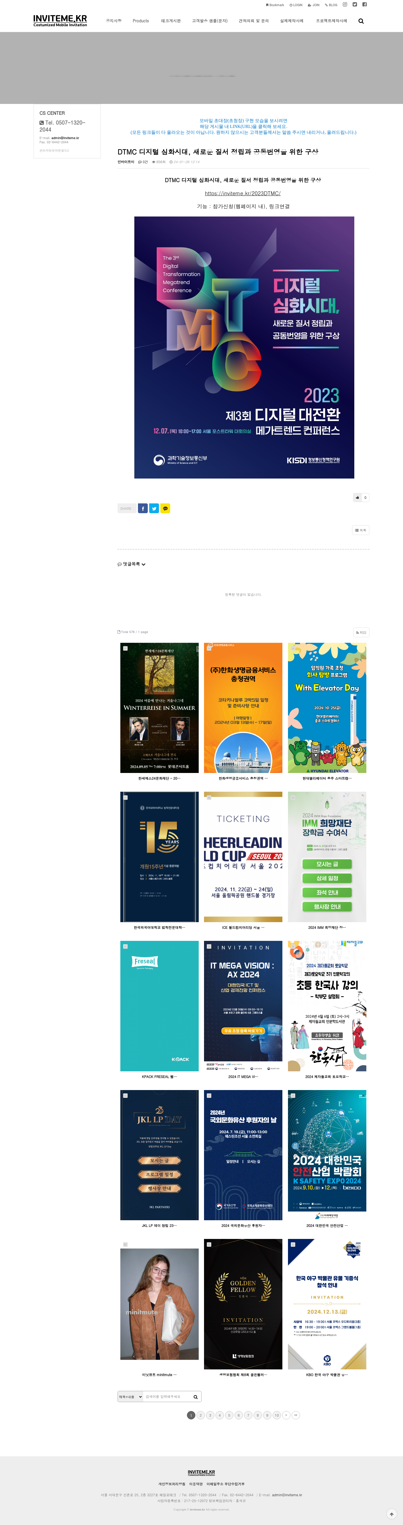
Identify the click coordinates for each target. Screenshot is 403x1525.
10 (277, 1415)
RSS (361, 632)
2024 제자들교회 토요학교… (327, 1076)
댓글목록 (132, 564)
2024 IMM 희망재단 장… (327, 927)
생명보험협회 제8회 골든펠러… (243, 1374)
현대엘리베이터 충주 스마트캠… (327, 778)
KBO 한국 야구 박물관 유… (327, 1374)
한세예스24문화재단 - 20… (159, 778)
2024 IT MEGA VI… (243, 1076)
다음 (286, 1415)
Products (141, 25)
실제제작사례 (292, 25)
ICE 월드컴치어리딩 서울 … (243, 927)
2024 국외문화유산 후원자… (243, 1225)
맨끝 (296, 1415)
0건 (143, 161)
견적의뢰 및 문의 (254, 25)
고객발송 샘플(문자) (210, 25)
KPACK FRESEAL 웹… (159, 1076)
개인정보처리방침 (171, 1483)
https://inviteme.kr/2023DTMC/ (243, 193)
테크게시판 (171, 25)
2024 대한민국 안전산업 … (327, 1225)
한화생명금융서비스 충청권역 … (243, 778)
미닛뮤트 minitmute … (159, 1374)
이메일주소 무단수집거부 (226, 1483)
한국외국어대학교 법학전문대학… (159, 927)
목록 (360, 530)
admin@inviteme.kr (65, 138)
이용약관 (196, 1483)
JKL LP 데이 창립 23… (159, 1225)
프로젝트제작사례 (331, 25)
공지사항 (113, 25)
